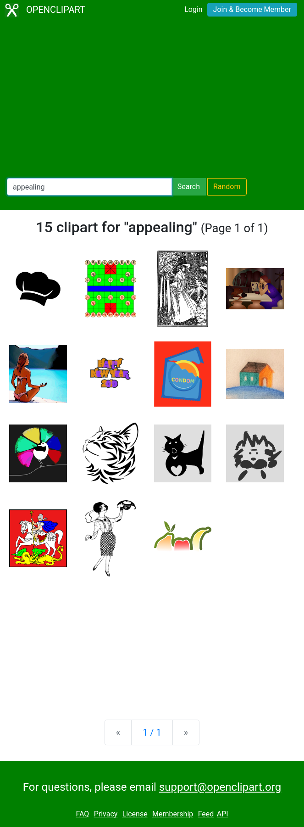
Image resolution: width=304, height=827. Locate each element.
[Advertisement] (152, 99)
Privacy (106, 814)
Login (193, 9)
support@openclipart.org (220, 787)
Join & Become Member (252, 9)
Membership (172, 814)
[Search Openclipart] (89, 187)
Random (227, 186)
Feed (206, 814)
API (222, 814)
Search (188, 186)
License (135, 814)
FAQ (82, 814)
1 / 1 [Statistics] (152, 732)
